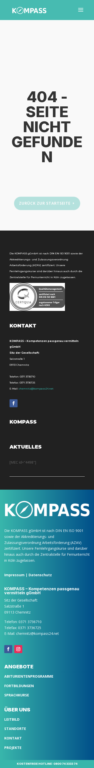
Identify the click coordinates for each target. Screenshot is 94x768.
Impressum (14, 574)
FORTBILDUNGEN (19, 685)
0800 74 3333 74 (65, 763)
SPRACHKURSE (16, 695)
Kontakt (13, 738)
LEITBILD (12, 719)
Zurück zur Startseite (45, 203)
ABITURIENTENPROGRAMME (28, 676)
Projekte (13, 747)
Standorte (15, 728)
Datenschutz (40, 574)
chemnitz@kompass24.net (36, 388)
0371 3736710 (27, 376)
